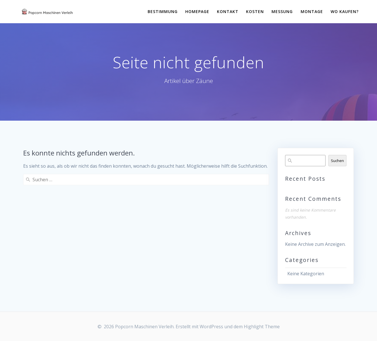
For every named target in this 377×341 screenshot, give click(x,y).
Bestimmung (163, 11)
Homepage (197, 11)
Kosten (255, 11)
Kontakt (227, 11)
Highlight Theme (262, 326)
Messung (282, 11)
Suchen (337, 160)
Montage (312, 11)
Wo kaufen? (345, 11)
